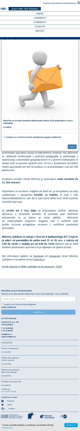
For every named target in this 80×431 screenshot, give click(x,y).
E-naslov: (7, 127)
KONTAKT (40, 31)
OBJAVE (40, 13)
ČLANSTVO (40, 26)
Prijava (72, 147)
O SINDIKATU (40, 22)
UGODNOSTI (40, 18)
